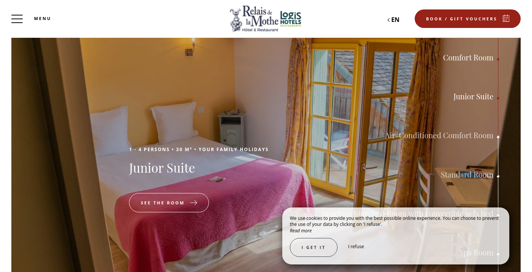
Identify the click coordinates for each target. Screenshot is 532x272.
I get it (314, 247)
